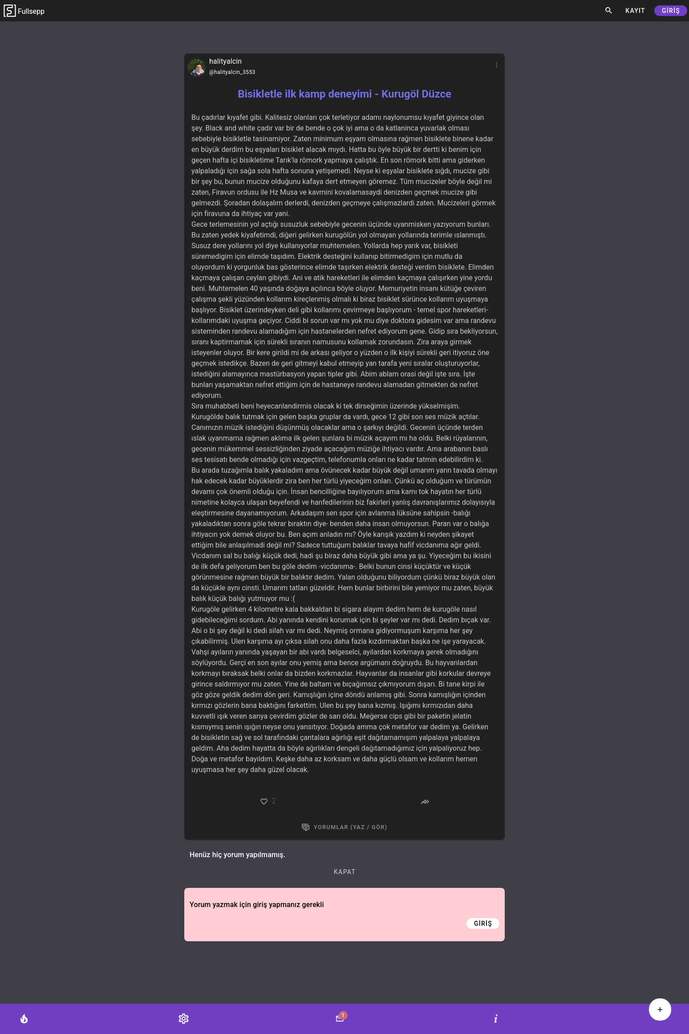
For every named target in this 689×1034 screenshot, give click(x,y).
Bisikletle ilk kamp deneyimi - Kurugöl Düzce (344, 94)
